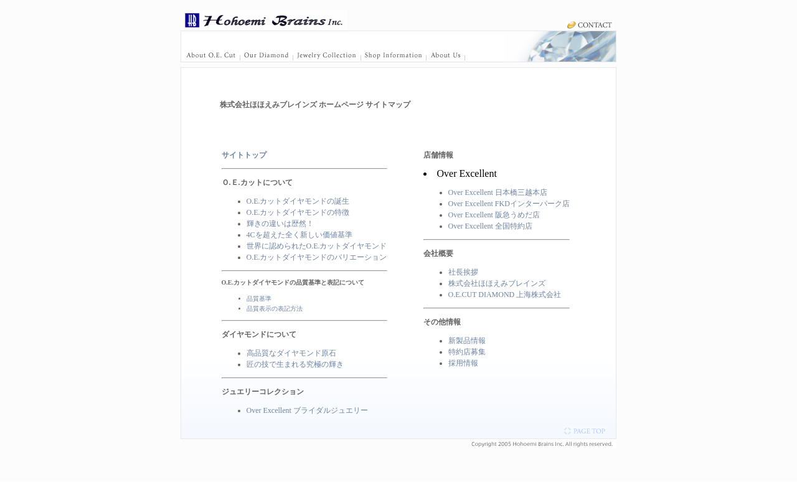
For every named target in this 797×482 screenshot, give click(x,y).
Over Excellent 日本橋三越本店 (497, 192)
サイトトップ (244, 155)
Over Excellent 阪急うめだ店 (494, 214)
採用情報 (463, 363)
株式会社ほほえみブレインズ (496, 283)
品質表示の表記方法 (275, 308)
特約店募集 (467, 351)
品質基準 (259, 298)
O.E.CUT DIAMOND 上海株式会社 (505, 294)
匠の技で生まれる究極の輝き (295, 364)
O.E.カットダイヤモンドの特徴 (298, 212)
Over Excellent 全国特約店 (490, 226)
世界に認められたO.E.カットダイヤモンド (317, 246)
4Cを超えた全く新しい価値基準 (299, 234)
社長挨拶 (463, 272)
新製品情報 (467, 340)
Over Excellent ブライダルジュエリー (307, 410)
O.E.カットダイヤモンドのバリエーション (317, 257)
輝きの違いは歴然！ (280, 223)
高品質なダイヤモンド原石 (291, 353)
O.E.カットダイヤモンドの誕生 (298, 201)
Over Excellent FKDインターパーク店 (509, 203)
